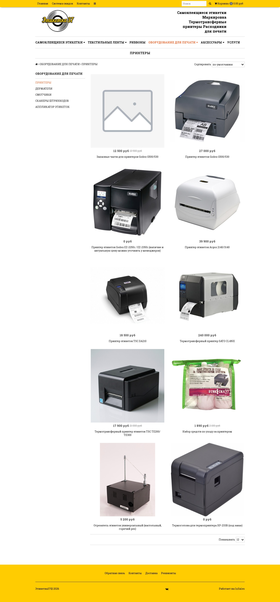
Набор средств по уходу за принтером (207, 436)
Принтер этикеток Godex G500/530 (207, 158)
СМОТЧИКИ (43, 94)
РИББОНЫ (137, 42)
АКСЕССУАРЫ (212, 42)
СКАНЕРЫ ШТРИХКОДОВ (52, 100)
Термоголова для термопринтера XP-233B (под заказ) (207, 531)
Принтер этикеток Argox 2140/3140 (207, 249)
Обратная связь (114, 579)
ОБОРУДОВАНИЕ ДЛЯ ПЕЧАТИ (173, 42)
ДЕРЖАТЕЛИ (43, 88)
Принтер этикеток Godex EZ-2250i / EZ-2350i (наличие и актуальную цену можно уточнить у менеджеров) (127, 251)
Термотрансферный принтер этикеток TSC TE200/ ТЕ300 (127, 438)
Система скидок (62, 3)
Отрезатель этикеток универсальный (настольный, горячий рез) (128, 533)
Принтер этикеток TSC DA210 (127, 344)
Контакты (83, 3)
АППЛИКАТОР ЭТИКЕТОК (52, 107)
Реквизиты (168, 579)
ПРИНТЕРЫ (43, 82)
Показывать (227, 545)
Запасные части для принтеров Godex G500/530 (127, 158)
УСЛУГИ (233, 42)
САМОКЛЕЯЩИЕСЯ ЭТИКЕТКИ (60, 42)
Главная (42, 3)
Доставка (151, 579)
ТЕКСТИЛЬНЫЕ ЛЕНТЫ (107, 42)
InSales (240, 595)
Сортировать (202, 64)
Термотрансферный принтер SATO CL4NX (207, 344)
